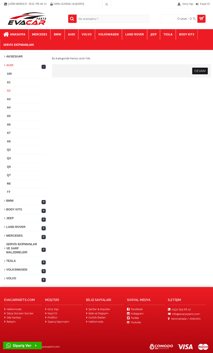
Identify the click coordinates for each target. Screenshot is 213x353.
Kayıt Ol (51, 313)
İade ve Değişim (97, 313)
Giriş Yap (51, 309)
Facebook (135, 309)
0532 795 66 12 (179, 309)
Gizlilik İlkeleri (96, 317)
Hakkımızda (12, 309)
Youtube (134, 322)
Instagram (135, 313)
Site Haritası (12, 317)
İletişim (10, 321)
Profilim (51, 317)
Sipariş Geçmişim (57, 321)
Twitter (133, 318)
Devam (200, 71)
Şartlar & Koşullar (98, 309)
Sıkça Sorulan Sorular (18, 313)
